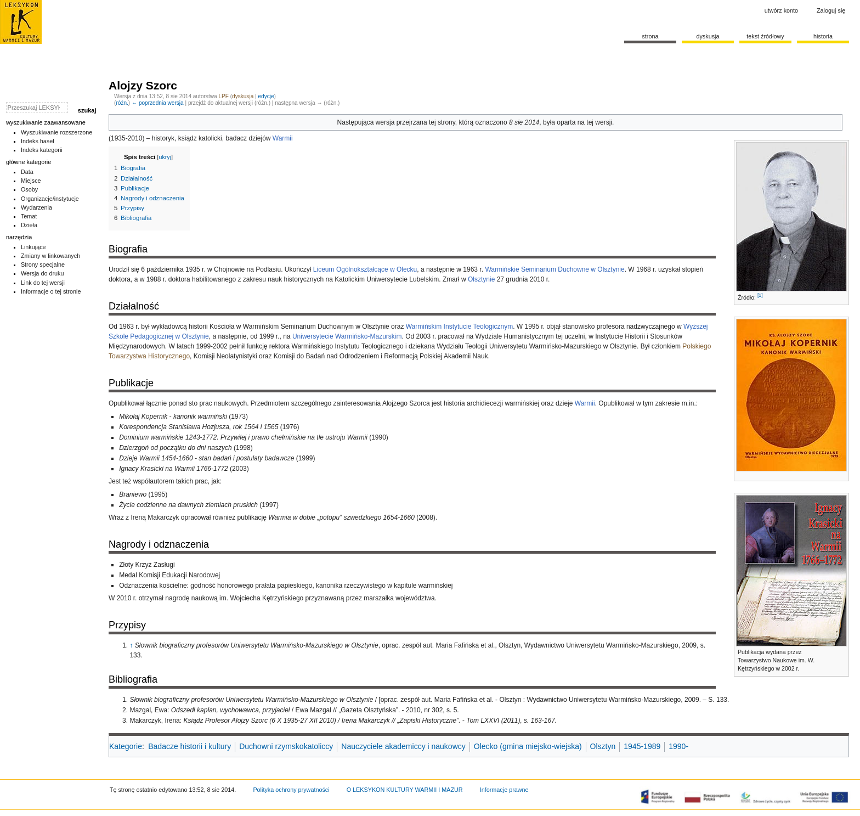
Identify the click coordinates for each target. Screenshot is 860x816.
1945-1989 (642, 746)
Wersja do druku (42, 273)
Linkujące (33, 247)
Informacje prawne (504, 789)
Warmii (283, 138)
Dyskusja (707, 36)
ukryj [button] (165, 157)
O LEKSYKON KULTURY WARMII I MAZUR (405, 789)
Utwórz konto (781, 10)
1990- (678, 746)
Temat (29, 216)
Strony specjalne (43, 264)
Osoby (29, 189)
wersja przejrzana (401, 122)
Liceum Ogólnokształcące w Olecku (365, 269)
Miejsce (31, 180)
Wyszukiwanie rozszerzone (57, 132)
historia (823, 36)
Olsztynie (481, 279)
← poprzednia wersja (158, 103)
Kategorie (125, 746)
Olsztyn (603, 746)
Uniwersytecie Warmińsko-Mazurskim (347, 336)
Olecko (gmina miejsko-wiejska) (528, 746)
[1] (760, 295)
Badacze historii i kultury (189, 746)
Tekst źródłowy (765, 36)
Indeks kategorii (42, 150)
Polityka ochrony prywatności (291, 789)
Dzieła (29, 225)
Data (27, 171)
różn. (122, 103)
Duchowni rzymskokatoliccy (286, 746)
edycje (266, 96)
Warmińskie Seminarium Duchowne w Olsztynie (554, 269)
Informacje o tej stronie (51, 291)
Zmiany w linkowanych (50, 255)
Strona (650, 36)
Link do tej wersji (43, 282)
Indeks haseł (37, 141)
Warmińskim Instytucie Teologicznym (459, 326)
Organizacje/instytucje (50, 198)
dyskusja (242, 96)
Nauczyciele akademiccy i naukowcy (403, 746)
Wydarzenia (36, 207)
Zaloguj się (831, 10)
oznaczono (491, 122)
